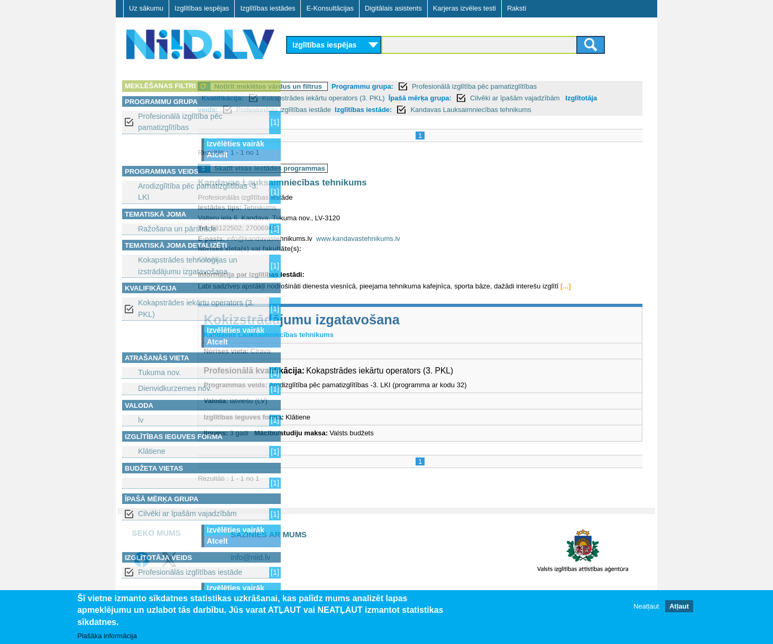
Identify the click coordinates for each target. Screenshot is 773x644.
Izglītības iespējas (201, 8)
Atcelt (217, 155)
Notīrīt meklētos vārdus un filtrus (359, 86)
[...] (312, 308)
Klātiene (151, 451)
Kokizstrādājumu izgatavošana (393, 341)
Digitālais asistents (393, 8)
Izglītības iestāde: (528, 110)
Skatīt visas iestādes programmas (361, 180)
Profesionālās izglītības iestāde (190, 572)
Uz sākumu (146, 8)
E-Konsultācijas (330, 8)
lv (140, 420)
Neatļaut (646, 606)
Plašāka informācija (107, 636)
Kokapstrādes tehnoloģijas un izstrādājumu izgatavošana (187, 265)
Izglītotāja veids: (356, 110)
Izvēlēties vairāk (235, 143)
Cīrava (299, 271)
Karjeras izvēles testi (464, 8)
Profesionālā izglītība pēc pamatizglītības (180, 122)
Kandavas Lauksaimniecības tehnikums (373, 195)
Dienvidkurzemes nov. (175, 388)
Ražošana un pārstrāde (177, 229)
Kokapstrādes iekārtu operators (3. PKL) (196, 308)
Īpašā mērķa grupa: (511, 98)
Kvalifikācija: (314, 98)
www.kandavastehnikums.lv (450, 250)
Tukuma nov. (159, 372)
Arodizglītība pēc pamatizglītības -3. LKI (198, 191)
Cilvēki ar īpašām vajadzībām (187, 513)
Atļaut (679, 606)
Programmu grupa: (454, 86)
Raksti (516, 8)
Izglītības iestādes (267, 8)
